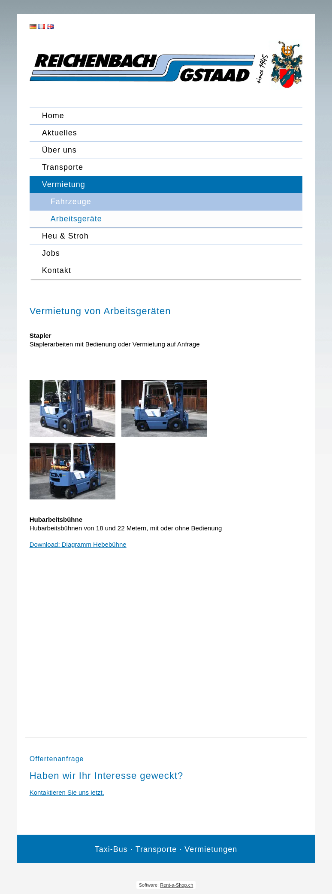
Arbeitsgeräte (76, 218)
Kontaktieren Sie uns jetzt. (67, 792)
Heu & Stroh (65, 236)
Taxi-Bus (111, 849)
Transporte (62, 167)
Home (53, 115)
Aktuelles (59, 133)
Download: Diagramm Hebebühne (78, 544)
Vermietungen (210, 849)
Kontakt (56, 270)
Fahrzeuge (71, 201)
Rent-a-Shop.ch (176, 885)
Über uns (59, 150)
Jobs (51, 253)
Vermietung (63, 184)
